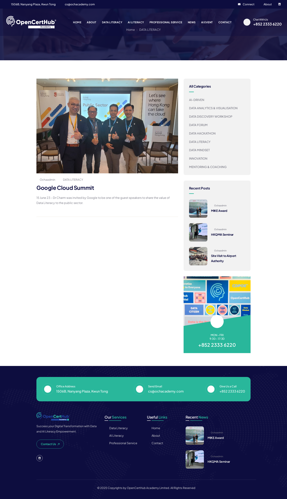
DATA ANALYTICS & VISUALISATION (213, 108)
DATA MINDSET (199, 150)
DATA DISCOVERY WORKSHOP (210, 116)
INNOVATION (198, 158)
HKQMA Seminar (222, 234)
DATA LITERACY (73, 179)
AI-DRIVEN (196, 100)
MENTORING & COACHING (208, 167)
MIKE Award (219, 211)
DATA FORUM (198, 125)
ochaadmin (45, 179)
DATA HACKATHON (202, 133)
